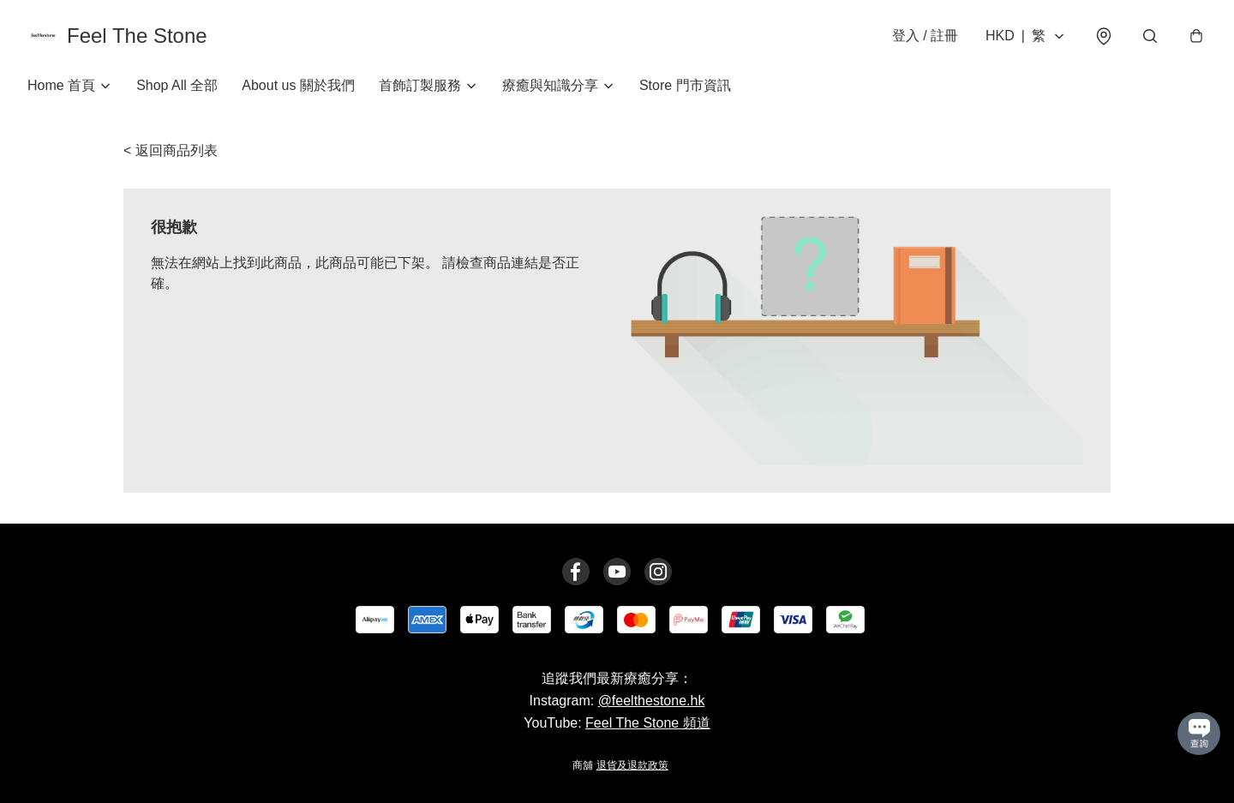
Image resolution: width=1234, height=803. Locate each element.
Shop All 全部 (177, 85)
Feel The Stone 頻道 (647, 723)
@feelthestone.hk (651, 700)
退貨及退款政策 (632, 765)
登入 (925, 35)
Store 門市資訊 (685, 85)
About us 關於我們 (298, 85)
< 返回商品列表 (170, 150)
